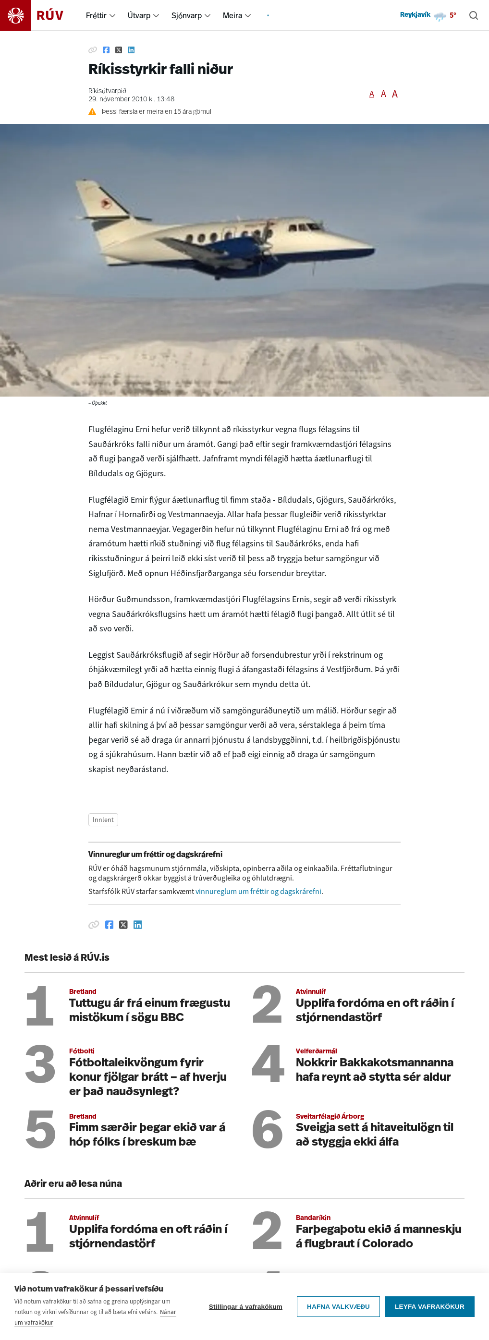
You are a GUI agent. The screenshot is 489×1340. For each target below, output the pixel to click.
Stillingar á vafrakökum (245, 1311)
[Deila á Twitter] (118, 50)
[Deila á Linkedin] (131, 50)
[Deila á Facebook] (106, 50)
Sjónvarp (186, 15)
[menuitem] (112, 15)
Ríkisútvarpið (107, 91)
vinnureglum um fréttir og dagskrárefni (258, 891)
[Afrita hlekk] (92, 50)
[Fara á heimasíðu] (40, 15)
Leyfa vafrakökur (430, 1311)
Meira (232, 15)
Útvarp (139, 15)
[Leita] (473, 15)
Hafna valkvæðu (338, 1311)
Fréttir (96, 15)
